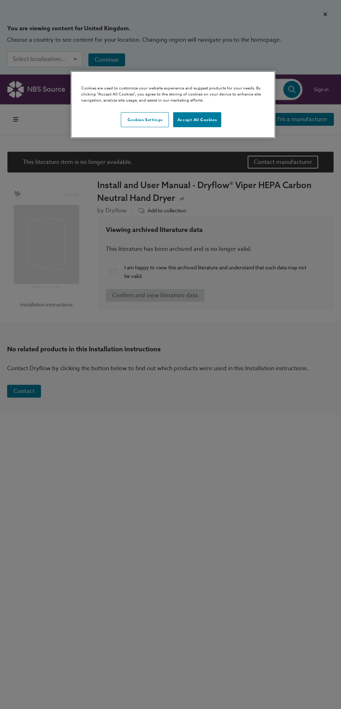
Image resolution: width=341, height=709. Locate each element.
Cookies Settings (145, 119)
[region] (173, 104)
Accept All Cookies (197, 119)
